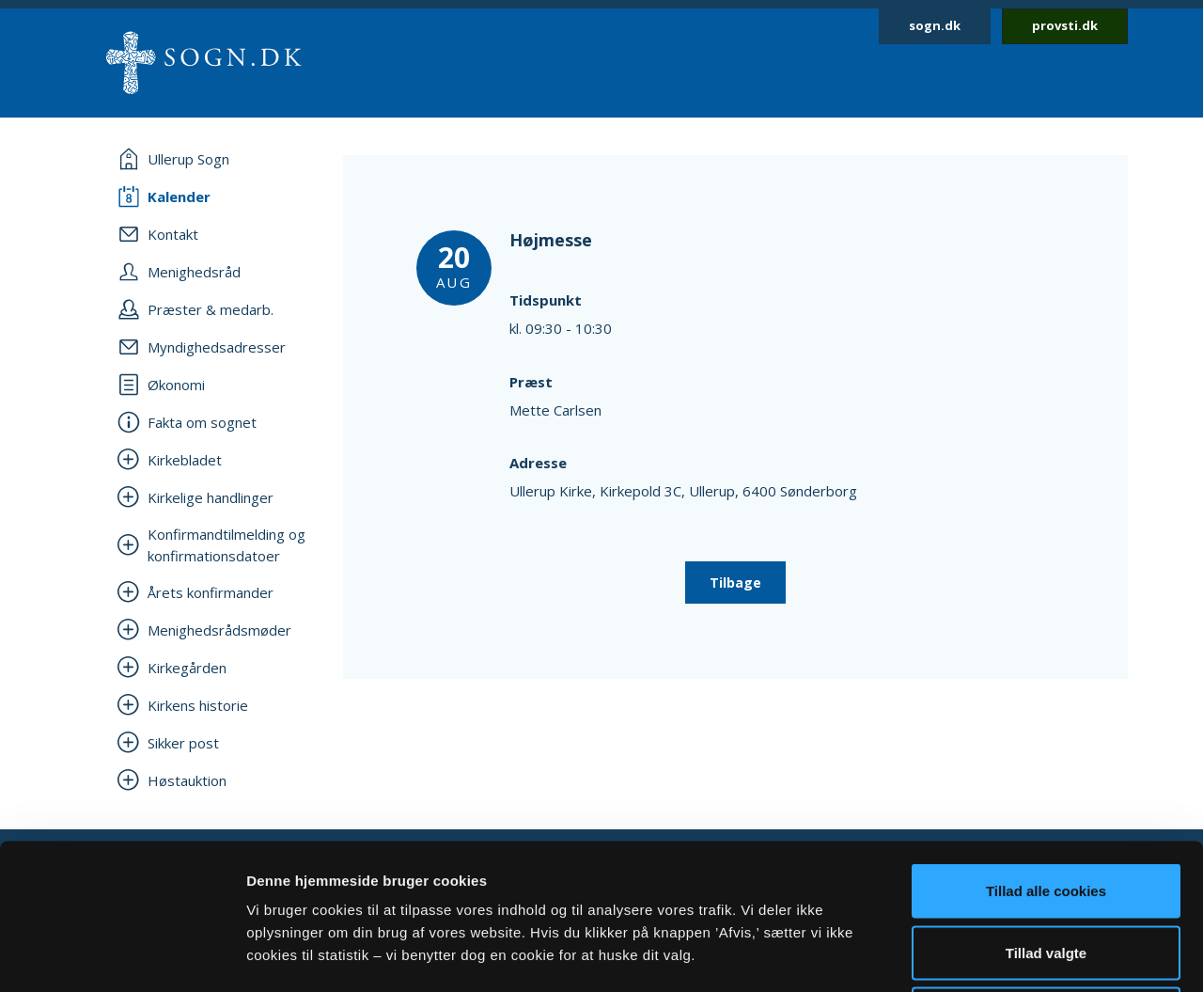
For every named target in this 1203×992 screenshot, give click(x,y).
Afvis (1046, 868)
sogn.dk (935, 25)
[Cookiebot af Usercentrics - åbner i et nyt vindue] (121, 955)
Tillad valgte (1046, 807)
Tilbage (735, 582)
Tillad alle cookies (1046, 745)
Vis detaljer (977, 955)
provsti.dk (1065, 25)
